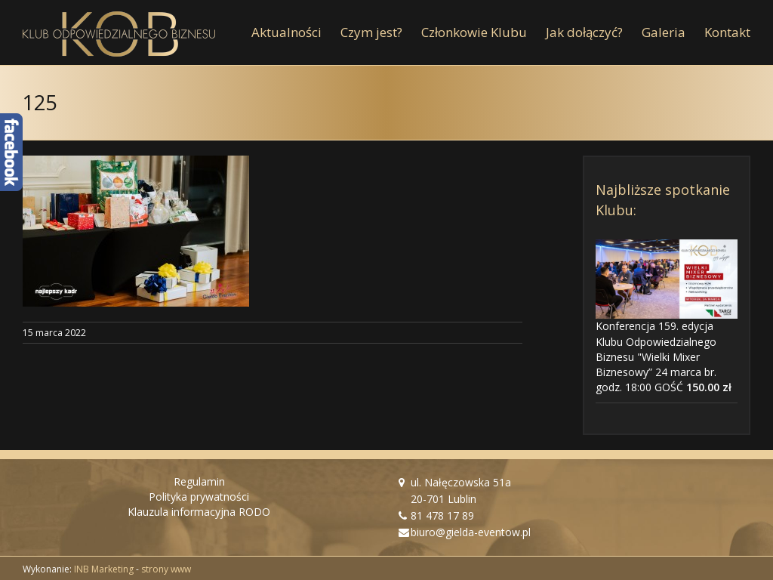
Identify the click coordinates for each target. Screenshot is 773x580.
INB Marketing (104, 569)
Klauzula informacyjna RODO (199, 511)
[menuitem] (295, 32)
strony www (166, 569)
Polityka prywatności (199, 496)
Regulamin (199, 481)
